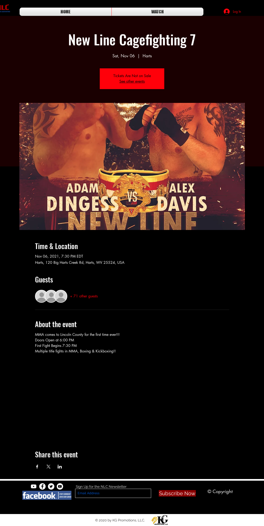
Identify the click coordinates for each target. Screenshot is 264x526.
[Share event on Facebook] (37, 466)
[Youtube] (33, 486)
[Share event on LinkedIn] (60, 466)
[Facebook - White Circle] (42, 486)
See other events (132, 81)
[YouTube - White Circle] (60, 486)
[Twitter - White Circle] (51, 486)
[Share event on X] (48, 466)
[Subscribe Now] (177, 493)
